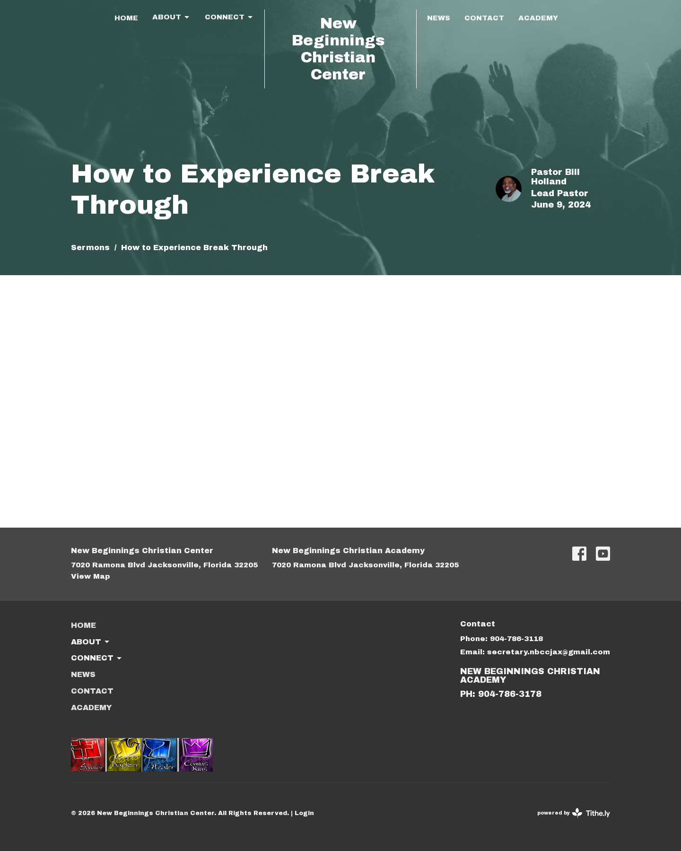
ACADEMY (538, 18)
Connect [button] (97, 658)
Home (126, 18)
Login (304, 813)
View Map (90, 576)
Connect (229, 17)
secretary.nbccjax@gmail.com (548, 652)
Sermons (90, 247)
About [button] (91, 642)
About (171, 17)
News (438, 18)
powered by (573, 813)
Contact (484, 18)
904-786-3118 (516, 639)
